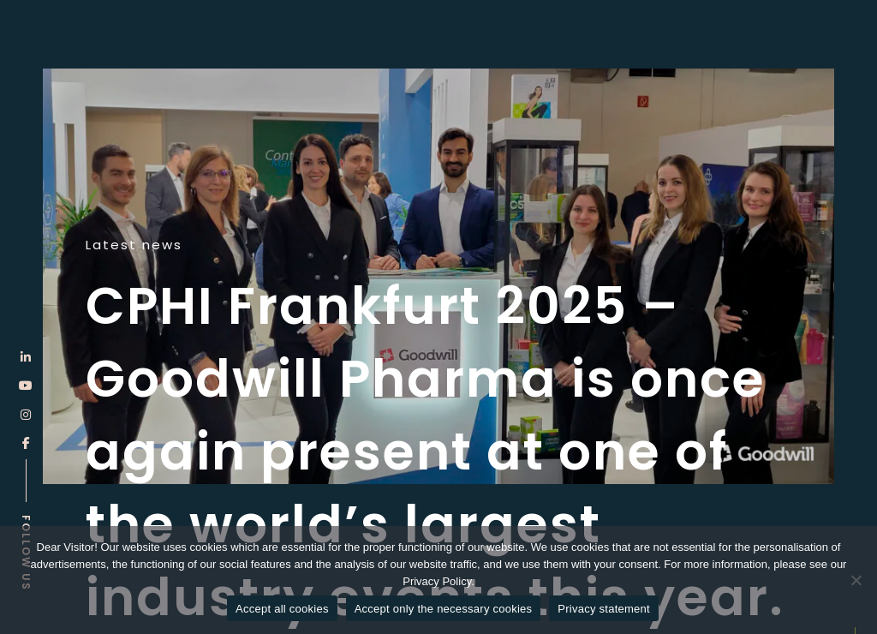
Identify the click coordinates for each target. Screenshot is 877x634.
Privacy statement (604, 608)
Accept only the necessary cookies (444, 608)
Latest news (134, 245)
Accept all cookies (282, 608)
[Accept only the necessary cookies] (855, 580)
